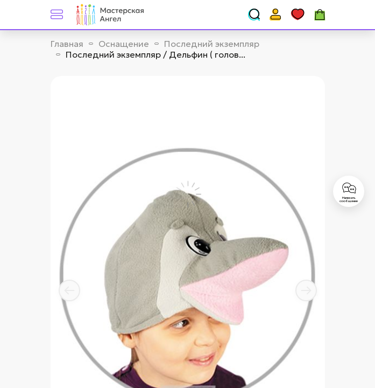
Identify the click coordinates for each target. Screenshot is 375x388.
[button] (69, 290)
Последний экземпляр (211, 43)
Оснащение (123, 43)
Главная (67, 43)
